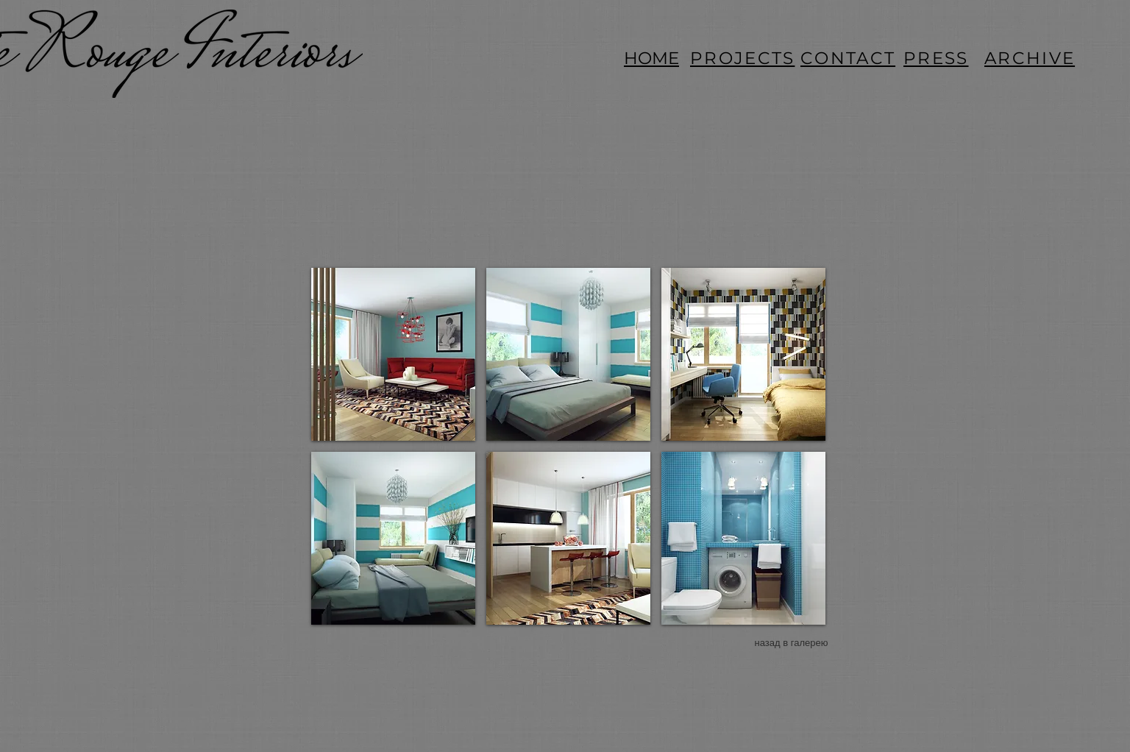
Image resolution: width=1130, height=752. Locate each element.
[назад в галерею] (791, 643)
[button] (393, 354)
